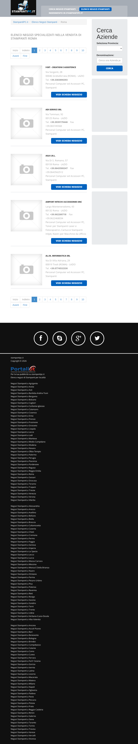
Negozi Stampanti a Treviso (23, 729)
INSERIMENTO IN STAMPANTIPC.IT (66, 13)
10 (83, 50)
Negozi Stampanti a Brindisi (23, 641)
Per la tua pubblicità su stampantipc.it (27, 374)
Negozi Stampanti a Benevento (25, 635)
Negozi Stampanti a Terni (22, 606)
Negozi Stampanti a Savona (23, 600)
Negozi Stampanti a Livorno (23, 674)
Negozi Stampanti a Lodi (22, 435)
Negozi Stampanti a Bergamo (24, 396)
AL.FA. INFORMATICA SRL (58, 255)
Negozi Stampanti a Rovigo (23, 596)
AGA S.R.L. (50, 155)
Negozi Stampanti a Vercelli (23, 735)
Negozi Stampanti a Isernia (23, 667)
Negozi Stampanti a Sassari (23, 477)
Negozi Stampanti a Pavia (22, 696)
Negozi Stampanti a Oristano (24, 574)
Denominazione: (105, 55)
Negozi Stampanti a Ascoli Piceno (26, 628)
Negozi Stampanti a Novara (23, 448)
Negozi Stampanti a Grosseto (24, 425)
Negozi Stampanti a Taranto (23, 722)
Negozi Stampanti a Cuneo (23, 654)
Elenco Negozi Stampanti (44, 22)
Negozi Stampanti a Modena (23, 445)
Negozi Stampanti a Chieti (22, 532)
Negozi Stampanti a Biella (22, 519)
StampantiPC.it (20, 22)
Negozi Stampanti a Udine (22, 613)
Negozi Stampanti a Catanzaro (24, 409)
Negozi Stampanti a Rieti (22, 593)
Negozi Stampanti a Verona (23, 496)
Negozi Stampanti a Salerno (23, 716)
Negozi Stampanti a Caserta (23, 528)
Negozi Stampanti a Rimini (22, 712)
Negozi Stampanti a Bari (22, 631)
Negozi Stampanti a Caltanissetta (26, 525)
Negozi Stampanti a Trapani (23, 487)
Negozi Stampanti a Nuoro (23, 570)
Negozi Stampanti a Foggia (23, 541)
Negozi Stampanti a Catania (23, 648)
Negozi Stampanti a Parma (23, 577)
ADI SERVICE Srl (54, 109)
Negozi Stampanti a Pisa (22, 583)
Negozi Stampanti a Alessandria (25, 506)
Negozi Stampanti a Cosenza (24, 412)
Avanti (16, 56)
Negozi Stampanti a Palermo (23, 454)
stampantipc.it (17, 357)
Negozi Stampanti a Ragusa (23, 467)
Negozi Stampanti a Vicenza (23, 738)
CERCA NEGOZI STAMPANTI (62, 9)
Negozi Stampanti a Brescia (23, 522)
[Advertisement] (117, 104)
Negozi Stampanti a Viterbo (23, 500)
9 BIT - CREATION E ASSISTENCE (61, 67)
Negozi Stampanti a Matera (23, 680)
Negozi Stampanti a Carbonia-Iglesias (28, 406)
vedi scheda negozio (69, 94)
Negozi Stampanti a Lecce (22, 432)
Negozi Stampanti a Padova (23, 693)
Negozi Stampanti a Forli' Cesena (26, 661)
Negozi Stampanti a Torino (23, 725)
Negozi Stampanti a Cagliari (23, 402)
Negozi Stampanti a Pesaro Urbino (26, 580)
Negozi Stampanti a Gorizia (23, 664)
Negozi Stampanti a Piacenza (24, 461)
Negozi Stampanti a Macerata (24, 677)
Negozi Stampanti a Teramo (23, 483)
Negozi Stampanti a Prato (22, 706)
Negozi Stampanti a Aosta (22, 386)
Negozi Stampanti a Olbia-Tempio (26, 451)
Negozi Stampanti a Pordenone (25, 464)
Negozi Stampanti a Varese (23, 732)
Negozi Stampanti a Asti (21, 390)
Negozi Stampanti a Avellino (23, 512)
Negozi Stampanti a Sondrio (23, 603)
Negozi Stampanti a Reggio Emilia (26, 470)
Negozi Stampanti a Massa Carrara (26, 561)
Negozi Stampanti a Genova (23, 545)
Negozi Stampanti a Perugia (23, 458)
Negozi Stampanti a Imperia (23, 548)
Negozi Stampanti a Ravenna (24, 590)
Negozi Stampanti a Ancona (23, 625)
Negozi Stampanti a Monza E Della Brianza (30, 567)
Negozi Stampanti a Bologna (23, 638)
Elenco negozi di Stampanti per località (28, 377)
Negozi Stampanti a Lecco (22, 554)
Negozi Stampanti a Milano (23, 683)
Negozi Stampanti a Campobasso (26, 644)
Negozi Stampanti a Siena (22, 719)
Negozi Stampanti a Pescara (23, 699)
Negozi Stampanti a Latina (22, 670)
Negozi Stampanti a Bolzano (23, 399)
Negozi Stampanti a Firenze (23, 419)
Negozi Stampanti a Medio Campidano (28, 441)
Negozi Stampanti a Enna (22, 415)
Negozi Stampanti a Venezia (23, 493)
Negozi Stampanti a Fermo (23, 538)
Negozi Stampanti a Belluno (23, 515)
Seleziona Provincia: (108, 43)
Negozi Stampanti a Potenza (23, 587)
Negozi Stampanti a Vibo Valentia (26, 619)
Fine (25, 56)
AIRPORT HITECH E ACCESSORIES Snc (64, 201)
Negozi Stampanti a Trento (23, 609)
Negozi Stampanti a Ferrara (23, 657)
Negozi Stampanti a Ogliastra (24, 690)
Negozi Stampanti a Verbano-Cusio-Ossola (30, 616)
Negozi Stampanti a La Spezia (24, 551)
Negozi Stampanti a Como (22, 651)
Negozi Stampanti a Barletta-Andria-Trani (29, 393)
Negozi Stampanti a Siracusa (24, 480)
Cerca (109, 68)
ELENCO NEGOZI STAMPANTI (95, 9)
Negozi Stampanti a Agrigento (24, 383)
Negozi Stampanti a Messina (23, 564)
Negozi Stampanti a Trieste (23, 490)
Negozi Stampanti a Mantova (24, 438)
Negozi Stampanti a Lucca (22, 557)
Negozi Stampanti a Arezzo (23, 509)
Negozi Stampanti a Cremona (24, 535)
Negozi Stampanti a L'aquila (23, 428)
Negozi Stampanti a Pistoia (23, 703)
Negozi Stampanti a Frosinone (24, 422)
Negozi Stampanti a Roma (22, 474)
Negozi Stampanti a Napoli (23, 687)
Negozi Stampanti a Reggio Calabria (27, 709)
